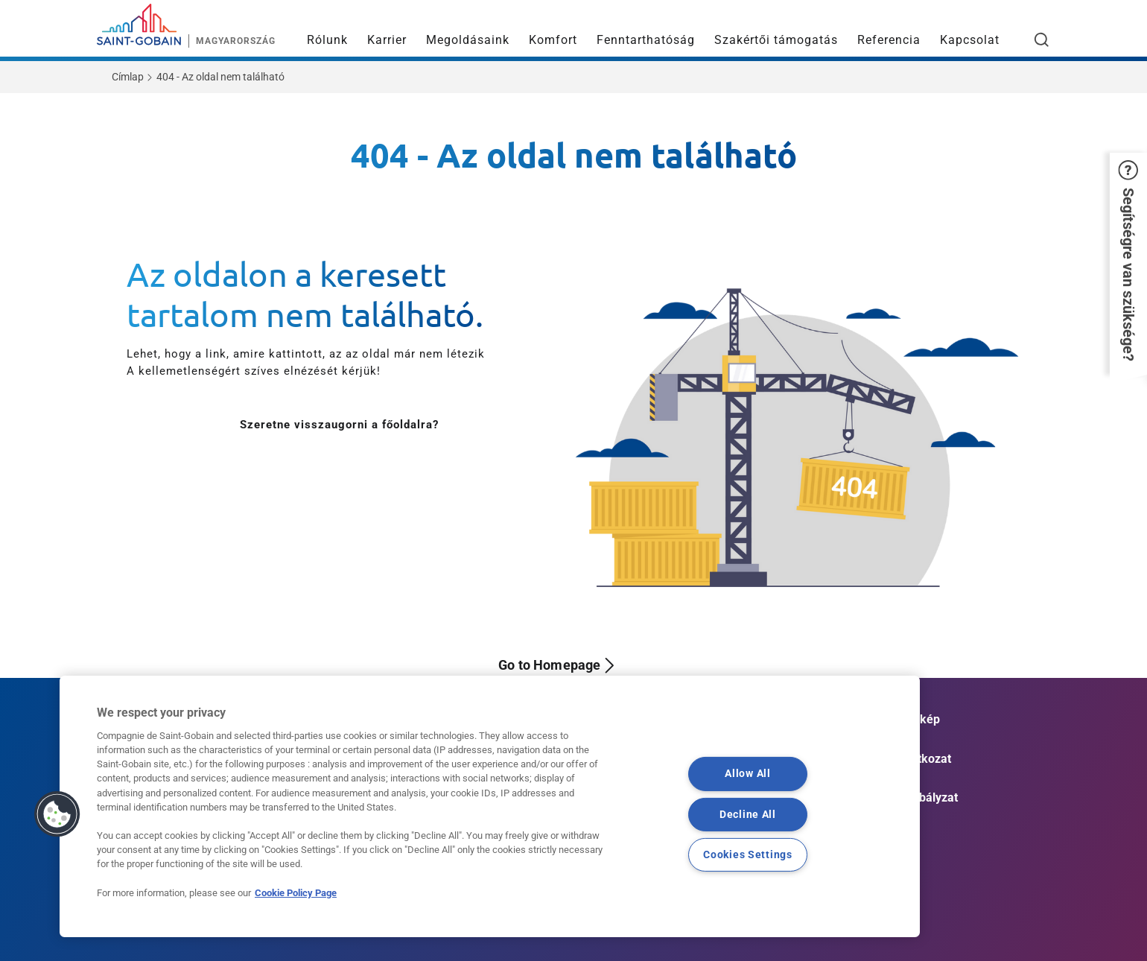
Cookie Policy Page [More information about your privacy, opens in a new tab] (296, 892)
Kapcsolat (970, 40)
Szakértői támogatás (776, 40)
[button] (1128, 264)
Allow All (747, 773)
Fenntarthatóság (646, 40)
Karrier (387, 40)
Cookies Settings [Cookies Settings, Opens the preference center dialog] (747, 854)
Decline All (747, 814)
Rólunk (327, 40)
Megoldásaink (467, 40)
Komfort (553, 40)
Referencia (889, 40)
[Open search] (1041, 39)
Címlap (128, 77)
